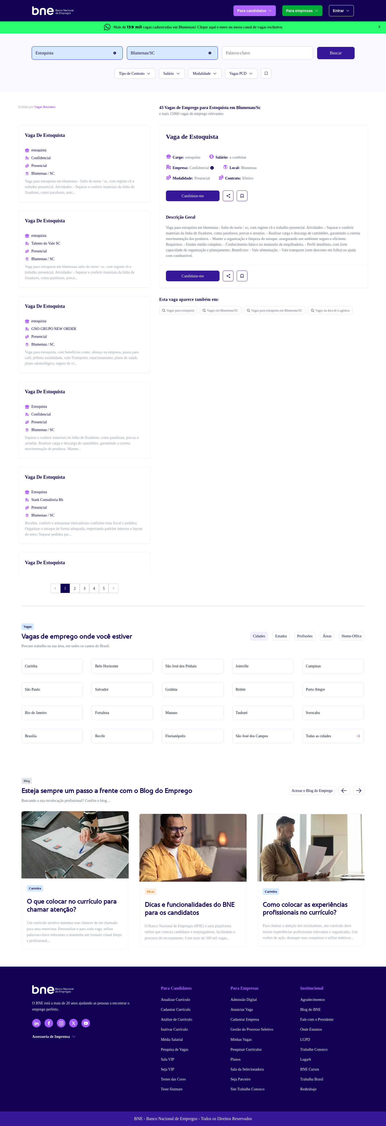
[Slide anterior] (344, 790)
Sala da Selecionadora (247, 1069)
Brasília (31, 736)
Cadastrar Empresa (245, 1019)
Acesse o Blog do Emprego (312, 791)
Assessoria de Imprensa (54, 1037)
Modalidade (205, 73)
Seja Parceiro (240, 1079)
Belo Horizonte (106, 666)
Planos (235, 1059)
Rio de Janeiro (36, 713)
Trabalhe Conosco (314, 1050)
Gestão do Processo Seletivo (252, 1029)
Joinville (242, 666)
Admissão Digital (244, 1000)
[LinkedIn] (36, 1023)
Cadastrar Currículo (176, 1010)
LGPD (305, 1040)
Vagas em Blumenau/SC (220, 310)
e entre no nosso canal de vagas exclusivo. (240, 27)
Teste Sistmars (172, 1089)
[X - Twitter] (73, 1023)
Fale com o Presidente (316, 1019)
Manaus (171, 713)
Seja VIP (167, 1069)
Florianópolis (175, 736)
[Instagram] (61, 1023)
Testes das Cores (173, 1079)
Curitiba (31, 666)
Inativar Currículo (174, 1029)
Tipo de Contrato (135, 73)
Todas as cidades (318, 736)
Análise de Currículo (176, 1019)
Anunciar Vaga (242, 1010)
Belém (241, 689)
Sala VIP (167, 1059)
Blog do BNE (310, 1010)
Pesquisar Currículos (246, 1050)
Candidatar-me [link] (193, 196)
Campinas (313, 666)
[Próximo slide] (359, 790)
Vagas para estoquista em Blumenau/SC (274, 310)
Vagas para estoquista (178, 310)
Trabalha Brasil (311, 1079)
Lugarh (305, 1059)
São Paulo (32, 689)
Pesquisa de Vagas (174, 1050)
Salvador (102, 689)
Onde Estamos (311, 1029)
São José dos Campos (252, 736)
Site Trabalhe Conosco (248, 1089)
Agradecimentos (312, 1000)
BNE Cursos (309, 1069)
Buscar (336, 53)
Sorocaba (313, 713)
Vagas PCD (241, 73)
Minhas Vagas (241, 1040)
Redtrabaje (308, 1089)
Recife (100, 736)
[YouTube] (85, 1023)
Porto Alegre (315, 689)
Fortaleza (102, 713)
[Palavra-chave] (267, 53)
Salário (171, 73)
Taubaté (241, 713)
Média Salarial (172, 1040)
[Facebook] (48, 1023)
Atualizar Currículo (175, 1000)
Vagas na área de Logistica (330, 310)
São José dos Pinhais (180, 666)
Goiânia (171, 689)
